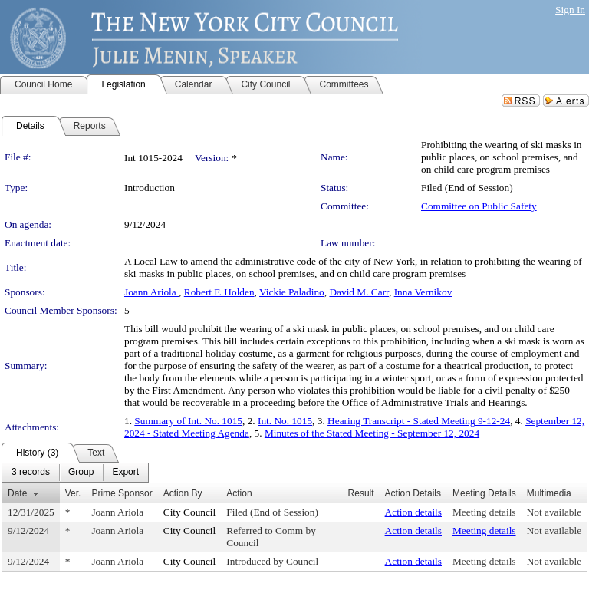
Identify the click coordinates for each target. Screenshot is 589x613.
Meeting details (484, 512)
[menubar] (75, 473)
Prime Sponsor (121, 493)
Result (361, 493)
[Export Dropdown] (125, 472)
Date (17, 493)
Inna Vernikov (423, 292)
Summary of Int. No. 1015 (188, 421)
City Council (189, 512)
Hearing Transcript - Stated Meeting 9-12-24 (418, 421)
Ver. (73, 493)
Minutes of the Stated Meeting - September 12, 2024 (372, 433)
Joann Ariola (151, 292)
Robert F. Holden (219, 292)
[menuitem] (30, 472)
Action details (413, 512)
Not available (554, 512)
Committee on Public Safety (479, 206)
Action (239, 493)
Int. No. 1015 (285, 421)
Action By (182, 493)
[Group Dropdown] (81, 472)
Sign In (570, 9)
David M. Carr (359, 292)
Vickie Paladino (291, 292)
